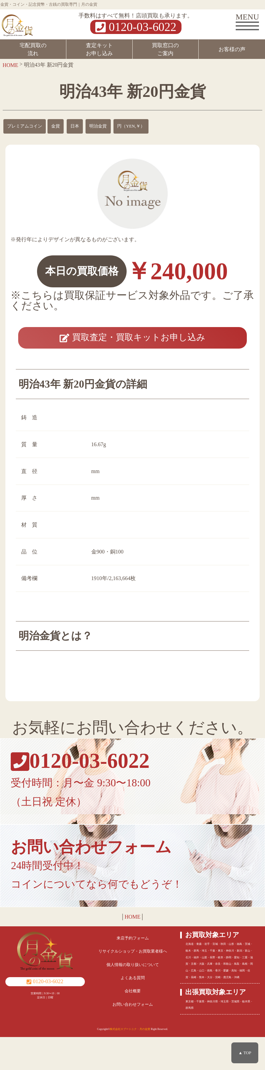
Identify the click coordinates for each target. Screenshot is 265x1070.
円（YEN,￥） (131, 126)
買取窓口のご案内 (165, 49)
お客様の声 (232, 49)
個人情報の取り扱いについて (132, 997)
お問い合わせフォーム (132, 1037)
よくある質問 (133, 1010)
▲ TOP (244, 1052)
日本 (74, 126)
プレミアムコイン (24, 126)
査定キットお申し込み (99, 49)
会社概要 (133, 1024)
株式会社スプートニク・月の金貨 (130, 1061)
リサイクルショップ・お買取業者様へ (132, 984)
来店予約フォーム (133, 971)
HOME (132, 950)
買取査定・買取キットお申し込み (132, 352)
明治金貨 (98, 126)
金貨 (55, 126)
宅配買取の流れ (33, 49)
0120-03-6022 (135, 27)
